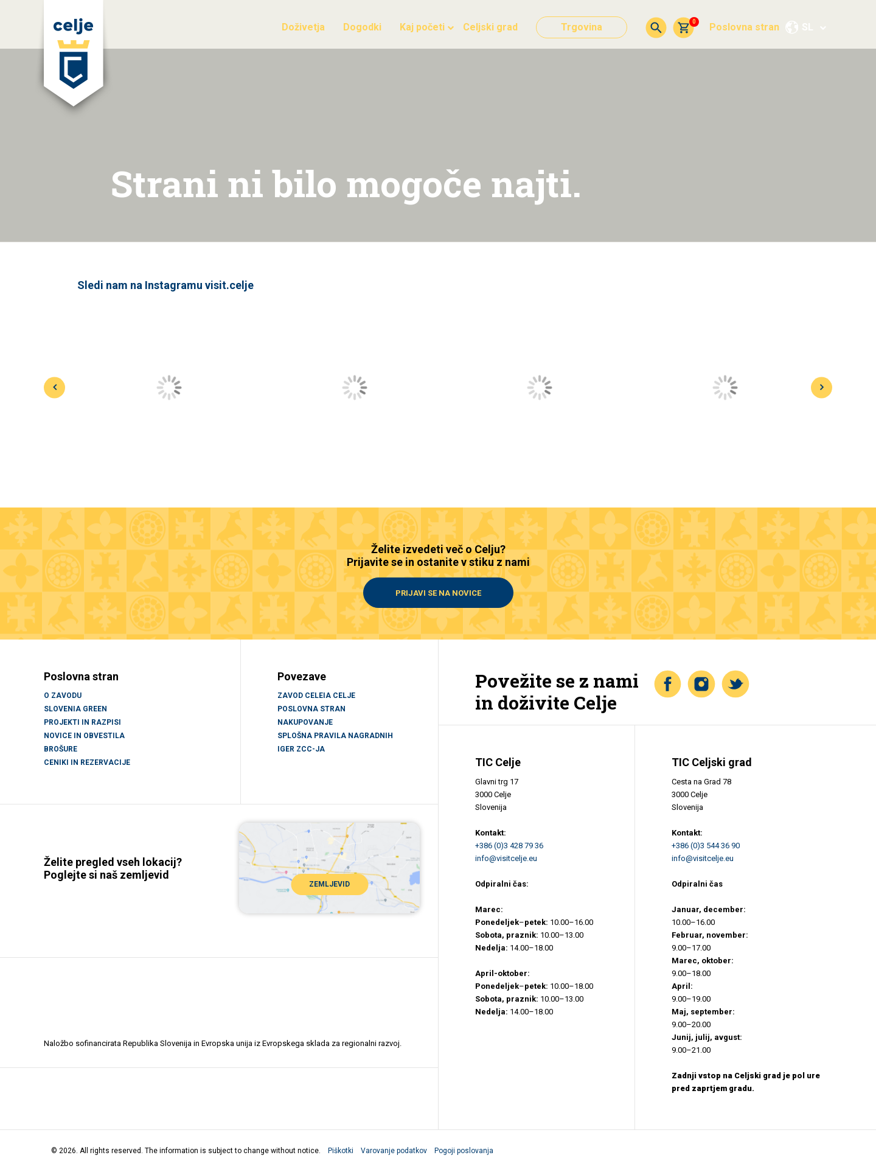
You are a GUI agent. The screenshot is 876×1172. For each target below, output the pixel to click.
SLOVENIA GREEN (75, 709)
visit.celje (229, 285)
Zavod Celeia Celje (316, 695)
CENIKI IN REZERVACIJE (87, 762)
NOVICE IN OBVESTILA (84, 735)
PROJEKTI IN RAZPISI (82, 722)
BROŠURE (60, 749)
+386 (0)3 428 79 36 (509, 845)
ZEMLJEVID (329, 883)
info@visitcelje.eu (506, 858)
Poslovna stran (744, 27)
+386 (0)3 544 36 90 (706, 845)
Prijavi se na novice (438, 593)
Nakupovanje (305, 722)
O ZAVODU (63, 695)
